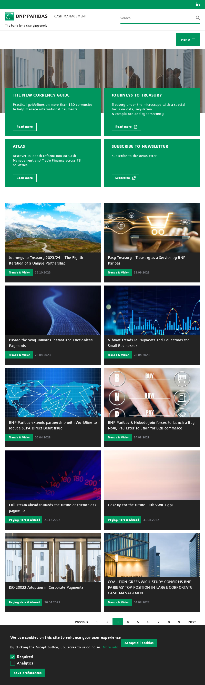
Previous (83, 623)
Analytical (26, 663)
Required (22, 657)
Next (194, 623)
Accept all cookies (139, 643)
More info (110, 647)
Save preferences (28, 673)
